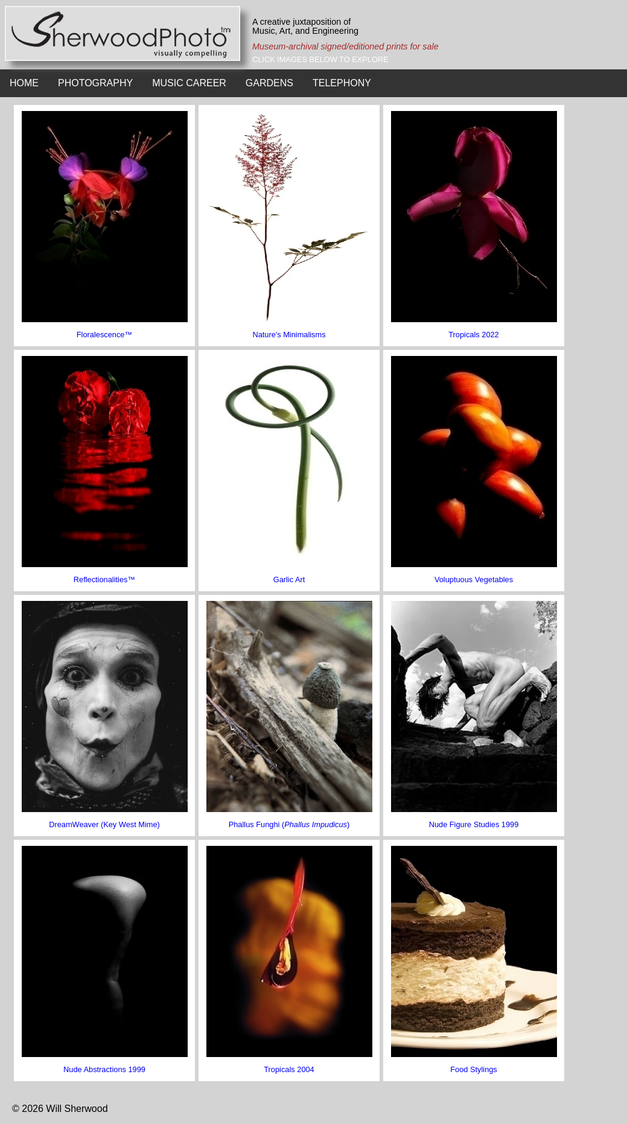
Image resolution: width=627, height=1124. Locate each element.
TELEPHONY (342, 83)
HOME (24, 83)
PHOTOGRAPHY (95, 83)
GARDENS (269, 83)
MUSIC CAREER (189, 83)
